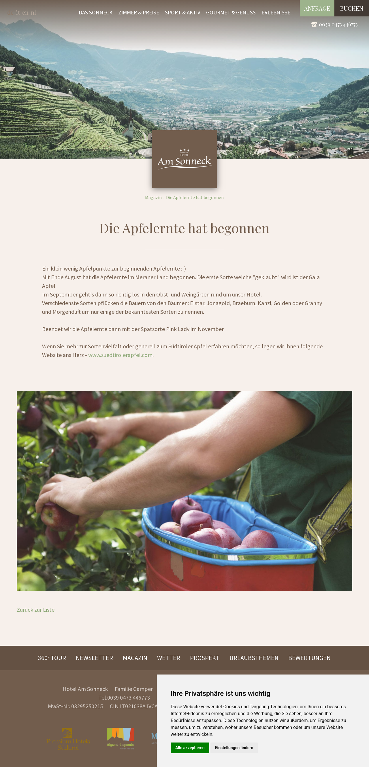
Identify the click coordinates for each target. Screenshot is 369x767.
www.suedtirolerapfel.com (120, 354)
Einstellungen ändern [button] (234, 747)
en (25, 12)
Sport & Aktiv (182, 12)
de (10, 12)
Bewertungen (309, 658)
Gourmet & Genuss (231, 12)
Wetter (168, 658)
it (18, 12)
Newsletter (94, 658)
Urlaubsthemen (253, 658)
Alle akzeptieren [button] (190, 747)
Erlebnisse (275, 12)
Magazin (153, 197)
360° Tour (52, 658)
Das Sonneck (95, 12)
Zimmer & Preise (138, 12)
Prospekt (205, 658)
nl (33, 12)
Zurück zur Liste (35, 609)
